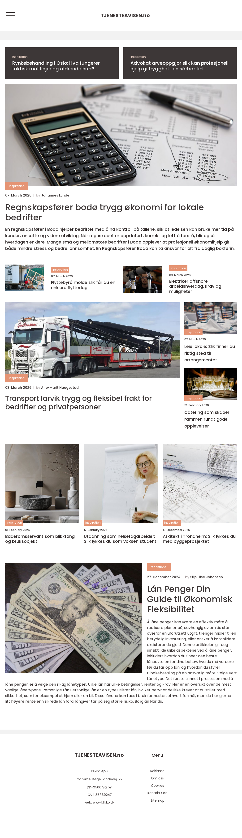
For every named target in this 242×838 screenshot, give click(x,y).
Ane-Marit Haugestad (60, 387)
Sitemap (157, 800)
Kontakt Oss (157, 793)
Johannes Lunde (55, 195)
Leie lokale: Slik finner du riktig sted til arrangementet (209, 353)
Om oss (157, 778)
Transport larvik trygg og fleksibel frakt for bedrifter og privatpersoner (78, 402)
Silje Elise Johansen (206, 577)
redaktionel (159, 567)
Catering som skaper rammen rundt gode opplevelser (206, 419)
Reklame (157, 771)
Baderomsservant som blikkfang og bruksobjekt (40, 539)
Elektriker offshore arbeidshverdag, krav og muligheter (195, 286)
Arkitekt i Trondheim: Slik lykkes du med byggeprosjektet (199, 539)
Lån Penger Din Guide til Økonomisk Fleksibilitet (189, 599)
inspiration (20, 57)
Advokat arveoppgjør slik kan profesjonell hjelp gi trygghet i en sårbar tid (179, 66)
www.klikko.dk (103, 802)
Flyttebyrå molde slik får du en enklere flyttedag (83, 285)
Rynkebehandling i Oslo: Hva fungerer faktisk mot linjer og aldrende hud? (56, 66)
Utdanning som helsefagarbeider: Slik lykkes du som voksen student (120, 539)
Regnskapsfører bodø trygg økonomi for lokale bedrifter (104, 212)
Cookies (157, 785)
